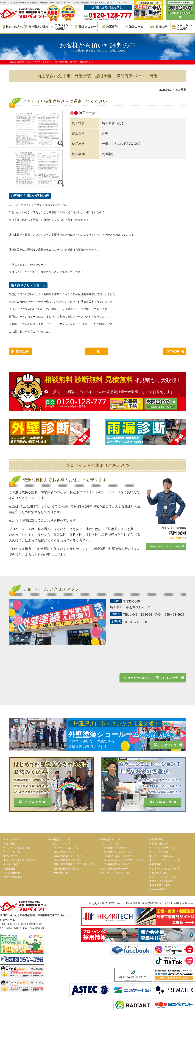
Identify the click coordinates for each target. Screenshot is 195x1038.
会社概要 (10, 843)
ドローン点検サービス (163, 847)
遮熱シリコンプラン (64, 852)
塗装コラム (134, 26)
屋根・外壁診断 (160, 843)
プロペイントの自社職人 (18, 847)
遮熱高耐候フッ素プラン (117, 847)
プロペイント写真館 (162, 881)
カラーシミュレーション (164, 877)
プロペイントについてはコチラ (165, 546)
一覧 (96, 351)
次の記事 (22, 351)
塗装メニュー (85, 27)
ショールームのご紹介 (183, 27)
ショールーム (13, 852)
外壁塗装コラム (160, 872)
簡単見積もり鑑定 (161, 885)
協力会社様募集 (14, 877)
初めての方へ (12, 27)
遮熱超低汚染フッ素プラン (68, 860)
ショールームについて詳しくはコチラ (151, 678)
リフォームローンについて (166, 860)
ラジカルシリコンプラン (66, 847)
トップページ (13, 839)
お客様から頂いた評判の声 (166, 868)
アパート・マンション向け (116, 872)
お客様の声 (158, 26)
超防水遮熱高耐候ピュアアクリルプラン (74, 864)
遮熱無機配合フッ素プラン (68, 868)
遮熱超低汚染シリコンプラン (69, 856)
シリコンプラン (62, 843)
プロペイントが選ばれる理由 (21, 860)
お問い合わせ (13, 872)
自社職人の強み (36, 26)
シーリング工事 (160, 852)
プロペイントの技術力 (60, 27)
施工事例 (110, 26)
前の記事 (172, 351)
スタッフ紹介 (13, 864)
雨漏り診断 (158, 839)
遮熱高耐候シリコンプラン (118, 852)
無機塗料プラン (62, 872)
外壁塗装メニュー (61, 839)
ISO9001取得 (159, 889)
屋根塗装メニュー (111, 839)
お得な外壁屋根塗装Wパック (117, 868)
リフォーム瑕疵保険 (162, 856)
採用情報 (10, 868)
